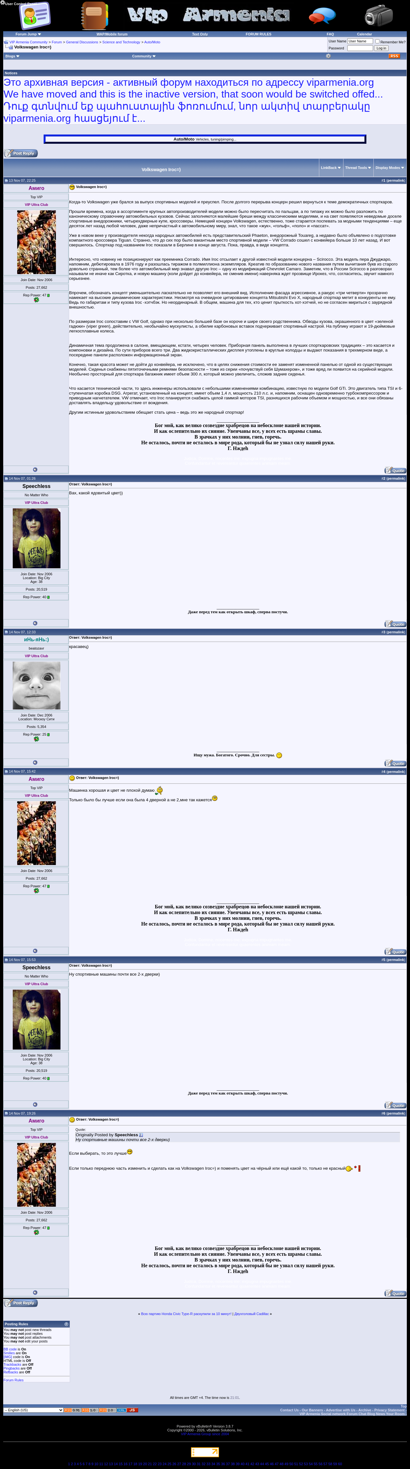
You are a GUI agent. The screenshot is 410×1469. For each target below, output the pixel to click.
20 (145, 1464)
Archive (364, 1410)
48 (281, 1464)
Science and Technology (121, 42)
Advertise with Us (340, 1410)
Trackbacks (12, 1364)
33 (208, 1464)
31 (199, 1464)
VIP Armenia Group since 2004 (205, 1434)
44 (262, 1464)
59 (335, 1464)
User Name (338, 41)
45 (267, 1464)
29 (189, 1464)
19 (140, 1464)
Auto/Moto (152, 42)
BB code (10, 1349)
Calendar (364, 34)
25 (169, 1464)
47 (277, 1464)
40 (242, 1464)
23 (159, 1464)
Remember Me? (390, 42)
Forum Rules (14, 1380)
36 (223, 1464)
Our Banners (312, 1410)
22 (155, 1464)
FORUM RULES (259, 34)
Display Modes (388, 168)
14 (116, 1464)
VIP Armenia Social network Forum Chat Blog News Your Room (352, 1414)
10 (96, 1464)
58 (330, 1464)
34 (213, 1464)
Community (144, 56)
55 (315, 1464)
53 (306, 1464)
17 (130, 1464)
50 (291, 1464)
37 (228, 1464)
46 (272, 1464)
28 (184, 1464)
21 (150, 1464)
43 (257, 1464)
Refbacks (11, 1372)
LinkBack (329, 168)
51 (296, 1464)
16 (125, 1464)
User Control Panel (18, 3)
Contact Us (289, 1410)
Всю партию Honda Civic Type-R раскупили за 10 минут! (186, 1314)
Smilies (9, 1353)
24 (164, 1464)
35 (218, 1464)
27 (179, 1464)
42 (252, 1464)
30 (194, 1464)
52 (301, 1464)
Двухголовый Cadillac (251, 1314)
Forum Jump (26, 34)
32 (203, 1464)
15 (121, 1464)
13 (111, 1464)
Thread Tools (356, 168)
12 (106, 1464)
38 (233, 1464)
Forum (57, 42)
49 (286, 1464)
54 (311, 1464)
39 (237, 1464)
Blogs (12, 56)
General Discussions (82, 42)
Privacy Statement (389, 1410)
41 (247, 1464)
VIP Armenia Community (29, 42)
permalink (395, 180)
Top (404, 1406)
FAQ (330, 34)
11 (101, 1464)
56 (320, 1464)
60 (340, 1464)
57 (325, 1464)
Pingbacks (12, 1368)
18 (135, 1464)
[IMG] (8, 1357)
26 (174, 1464)
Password (336, 48)
